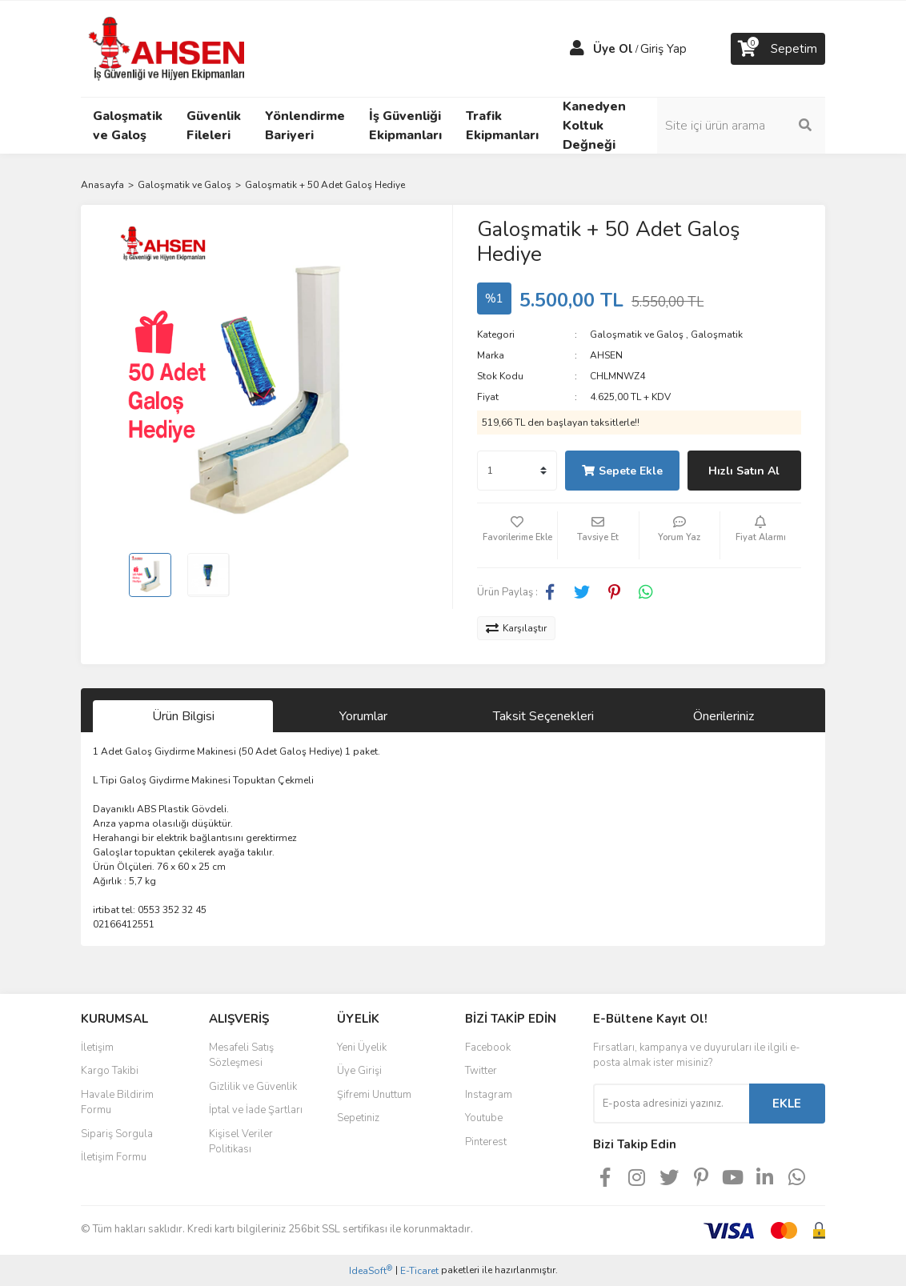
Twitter (481, 1071)
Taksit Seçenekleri (543, 716)
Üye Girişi (359, 1071)
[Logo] (169, 48)
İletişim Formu (113, 1157)
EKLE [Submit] (786, 1104)
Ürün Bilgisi (183, 716)
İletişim (97, 1047)
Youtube (484, 1118)
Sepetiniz (358, 1118)
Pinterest (486, 1142)
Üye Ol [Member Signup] (613, 49)
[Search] (741, 126)
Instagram (488, 1095)
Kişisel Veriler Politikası (241, 1142)
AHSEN (606, 355)
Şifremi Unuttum (374, 1095)
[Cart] (778, 49)
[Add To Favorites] (517, 535)
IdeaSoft (370, 1270)
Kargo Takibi (109, 1071)
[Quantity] (517, 471)
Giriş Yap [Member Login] (663, 49)
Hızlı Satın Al (744, 471)
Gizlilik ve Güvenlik (253, 1087)
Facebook (488, 1047)
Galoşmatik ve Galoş (637, 334)
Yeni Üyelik (362, 1047)
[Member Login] (577, 49)
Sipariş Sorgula (117, 1134)
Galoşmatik (717, 334)
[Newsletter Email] (671, 1104)
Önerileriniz (723, 716)
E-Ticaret (419, 1270)
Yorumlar (363, 716)
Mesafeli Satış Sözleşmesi (241, 1055)
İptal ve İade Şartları (256, 1110)
